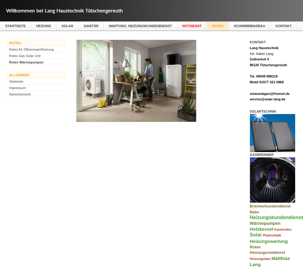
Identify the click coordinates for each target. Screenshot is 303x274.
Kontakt (284, 26)
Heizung (43, 26)
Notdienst (192, 26)
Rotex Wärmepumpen (26, 62)
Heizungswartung (269, 241)
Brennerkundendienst (270, 206)
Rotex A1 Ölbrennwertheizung (31, 49)
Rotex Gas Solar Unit (25, 56)
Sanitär (91, 26)
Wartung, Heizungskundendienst (140, 26)
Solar (67, 26)
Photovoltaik (272, 235)
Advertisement (19, 94)
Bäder (254, 212)
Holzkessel (261, 229)
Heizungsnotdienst (267, 252)
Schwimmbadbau (249, 26)
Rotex (218, 26)
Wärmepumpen (265, 223)
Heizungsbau (260, 259)
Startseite (15, 26)
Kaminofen (283, 229)
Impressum (17, 88)
